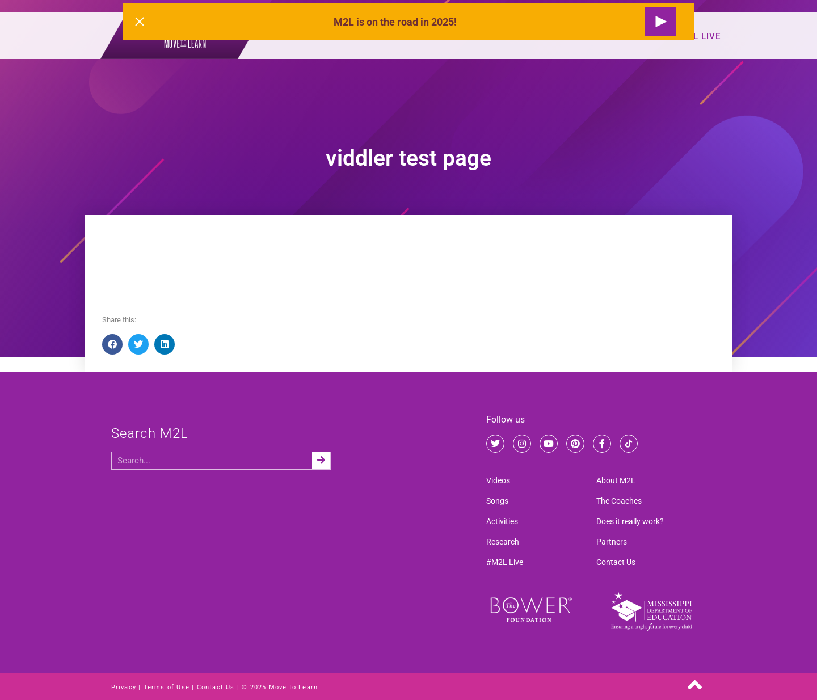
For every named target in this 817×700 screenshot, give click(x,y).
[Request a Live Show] (660, 21)
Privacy (123, 687)
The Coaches (619, 500)
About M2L (615, 480)
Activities (502, 521)
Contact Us (615, 562)
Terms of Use (166, 687)
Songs (497, 500)
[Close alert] (139, 21)
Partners (611, 541)
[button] (112, 344)
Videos (498, 480)
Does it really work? (630, 521)
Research (502, 541)
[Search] (321, 460)
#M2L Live (697, 36)
